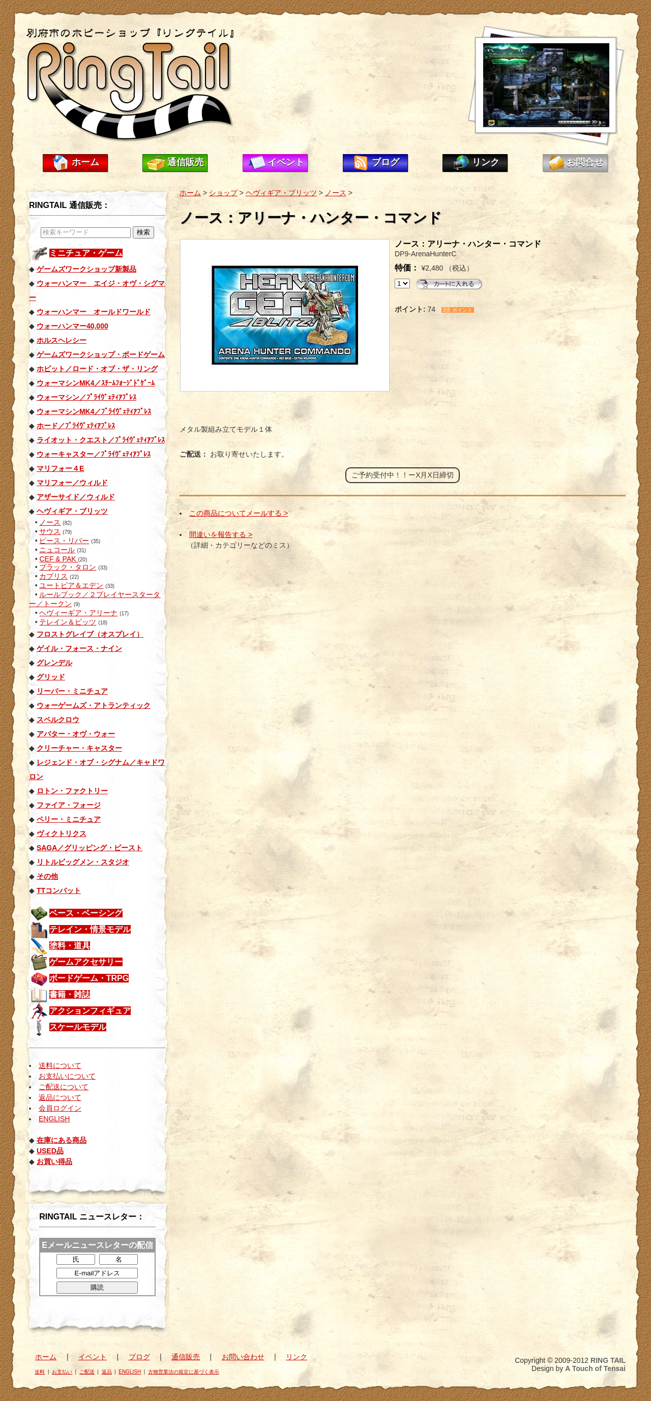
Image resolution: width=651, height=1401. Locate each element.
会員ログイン (60, 1108)
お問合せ (585, 162)
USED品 (50, 1151)
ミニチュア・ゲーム (86, 253)
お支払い (62, 1372)
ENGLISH (54, 1119)
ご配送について (63, 1087)
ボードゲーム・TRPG (89, 978)
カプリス (53, 576)
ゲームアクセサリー (86, 962)
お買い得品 (54, 1161)
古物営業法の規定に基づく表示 (183, 1372)
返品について (60, 1097)
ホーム (85, 162)
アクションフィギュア (90, 1010)
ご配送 (87, 1372)
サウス (50, 531)
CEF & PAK (58, 559)
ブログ (385, 162)
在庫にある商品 (61, 1140)
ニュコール (57, 550)
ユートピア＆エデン (71, 585)
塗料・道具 (69, 945)
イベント (286, 162)
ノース (50, 522)
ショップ (223, 193)
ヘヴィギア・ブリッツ (281, 193)
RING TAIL (608, 1360)
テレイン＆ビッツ (67, 622)
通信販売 (185, 162)
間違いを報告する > (220, 534)
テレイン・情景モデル (90, 929)
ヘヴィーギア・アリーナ (78, 613)
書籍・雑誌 (69, 994)
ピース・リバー (64, 540)
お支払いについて (67, 1076)
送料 (40, 1372)
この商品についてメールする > (238, 513)
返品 (107, 1372)
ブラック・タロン (67, 567)
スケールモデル (77, 1027)
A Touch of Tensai (595, 1368)
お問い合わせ (243, 1357)
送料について (60, 1065)
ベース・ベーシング (86, 913)
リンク (485, 162)
